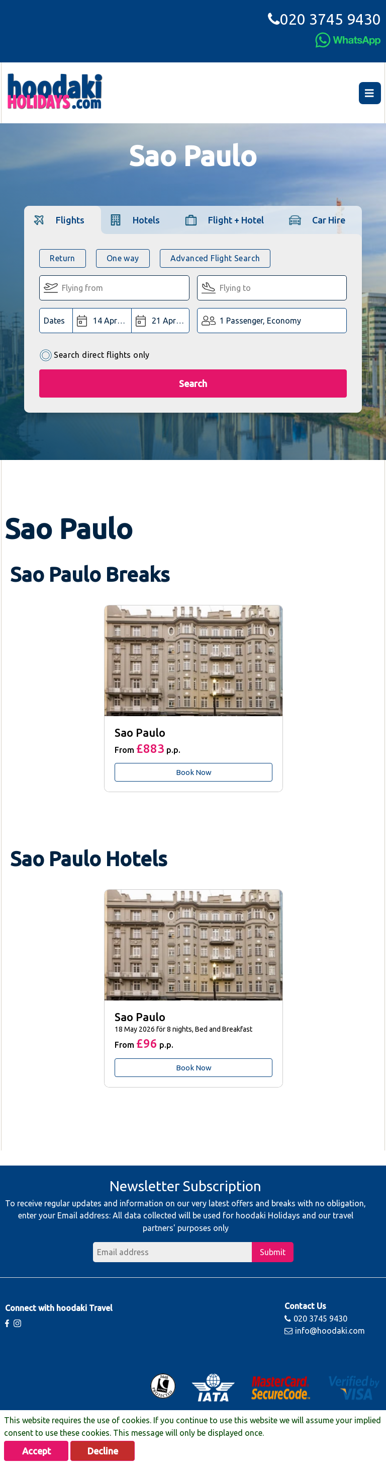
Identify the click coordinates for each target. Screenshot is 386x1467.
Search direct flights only (94, 355)
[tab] (62, 220)
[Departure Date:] (102, 320)
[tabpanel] (193, 698)
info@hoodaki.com (324, 1330)
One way (123, 258)
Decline (102, 1451)
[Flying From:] (114, 287)
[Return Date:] (160, 320)
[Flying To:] (272, 287)
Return (62, 258)
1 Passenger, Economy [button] (260, 320)
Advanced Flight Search (215, 258)
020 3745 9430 (324, 19)
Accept (36, 1451)
